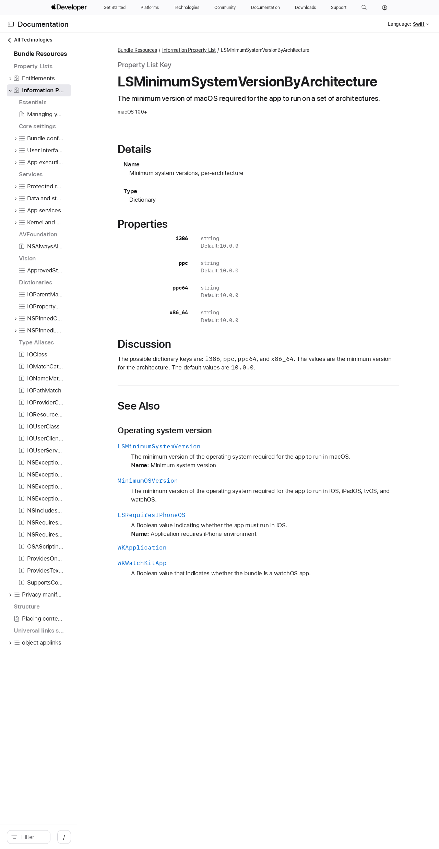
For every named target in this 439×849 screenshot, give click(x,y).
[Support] (338, 7)
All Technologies (29, 40)
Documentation (43, 24)
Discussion (191, 369)
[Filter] (62, 837)
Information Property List (235, 50)
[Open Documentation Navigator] (11, 24)
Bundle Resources (184, 50)
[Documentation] (265, 7)
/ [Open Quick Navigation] (123, 837)
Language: (399, 24)
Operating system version (212, 455)
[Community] (225, 7)
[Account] (384, 7)
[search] (58, 837)
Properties (190, 249)
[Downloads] (305, 7)
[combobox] (62, 837)
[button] (364, 7)
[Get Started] (114, 7)
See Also (186, 431)
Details (181, 174)
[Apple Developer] (70, 7)
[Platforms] (150, 7)
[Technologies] (186, 7)
